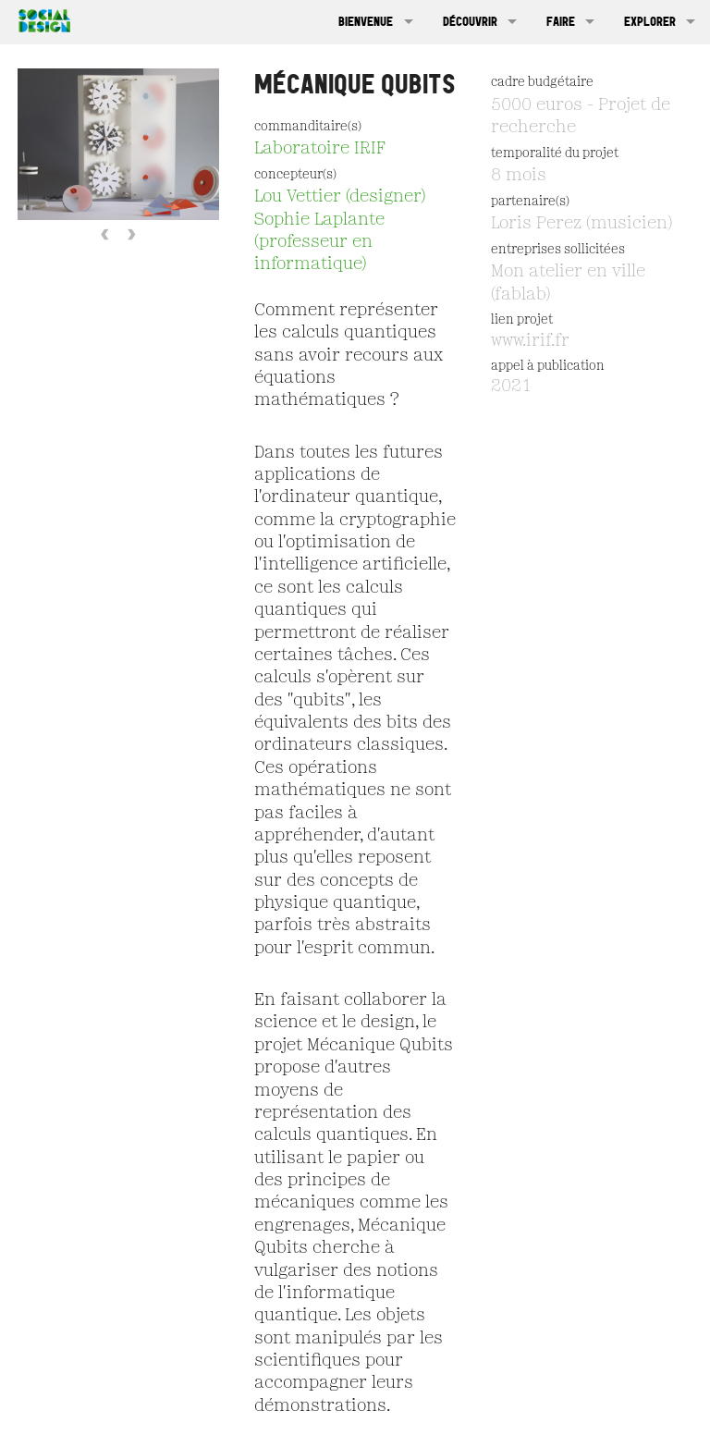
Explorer (650, 21)
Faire (560, 21)
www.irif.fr (530, 341)
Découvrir (470, 21)
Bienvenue (365, 21)
